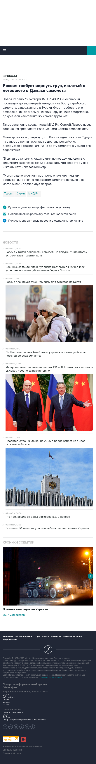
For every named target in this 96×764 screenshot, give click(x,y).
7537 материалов (14, 615)
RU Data (6, 717)
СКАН (5, 715)
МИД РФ (33, 193)
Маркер (6, 702)
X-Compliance (9, 697)
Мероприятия (10, 639)
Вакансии (56, 636)
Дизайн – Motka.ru (12, 753)
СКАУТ (6, 700)
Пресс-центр (42, 636)
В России (10, 76)
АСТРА (6, 704)
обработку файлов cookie (50, 677)
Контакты (8, 636)
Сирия (21, 193)
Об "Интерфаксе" (24, 636)
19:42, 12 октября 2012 (15, 79)
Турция (8, 193)
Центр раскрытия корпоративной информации (24, 719)
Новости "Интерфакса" (13, 712)
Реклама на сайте (72, 636)
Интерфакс (48, 51)
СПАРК (6, 695)
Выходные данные (12, 750)
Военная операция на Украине (25, 609)
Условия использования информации (22, 746)
